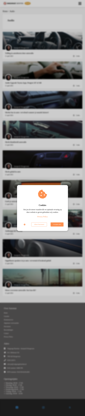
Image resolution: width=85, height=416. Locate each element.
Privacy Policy (42, 217)
